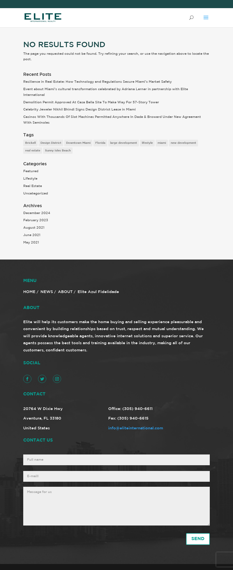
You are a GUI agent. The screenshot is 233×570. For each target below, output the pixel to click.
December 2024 (36, 213)
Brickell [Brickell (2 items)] (30, 143)
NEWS (46, 292)
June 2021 (31, 235)
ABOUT (65, 292)
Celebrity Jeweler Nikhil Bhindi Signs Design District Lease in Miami (79, 109)
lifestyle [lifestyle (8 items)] (147, 143)
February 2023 (35, 220)
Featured (30, 171)
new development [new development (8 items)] (183, 143)
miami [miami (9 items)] (162, 143)
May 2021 (31, 242)
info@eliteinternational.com (135, 428)
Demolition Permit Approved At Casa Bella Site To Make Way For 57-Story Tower (91, 102)
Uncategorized (35, 193)
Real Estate (32, 186)
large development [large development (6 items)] (123, 143)
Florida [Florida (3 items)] (100, 143)
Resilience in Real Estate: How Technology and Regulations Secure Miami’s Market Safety (97, 81)
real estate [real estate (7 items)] (32, 150)
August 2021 (34, 227)
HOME (29, 292)
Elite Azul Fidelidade (98, 292)
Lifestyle (30, 178)
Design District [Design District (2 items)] (50, 143)
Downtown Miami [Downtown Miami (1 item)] (78, 143)
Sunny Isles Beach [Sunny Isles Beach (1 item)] (58, 150)
